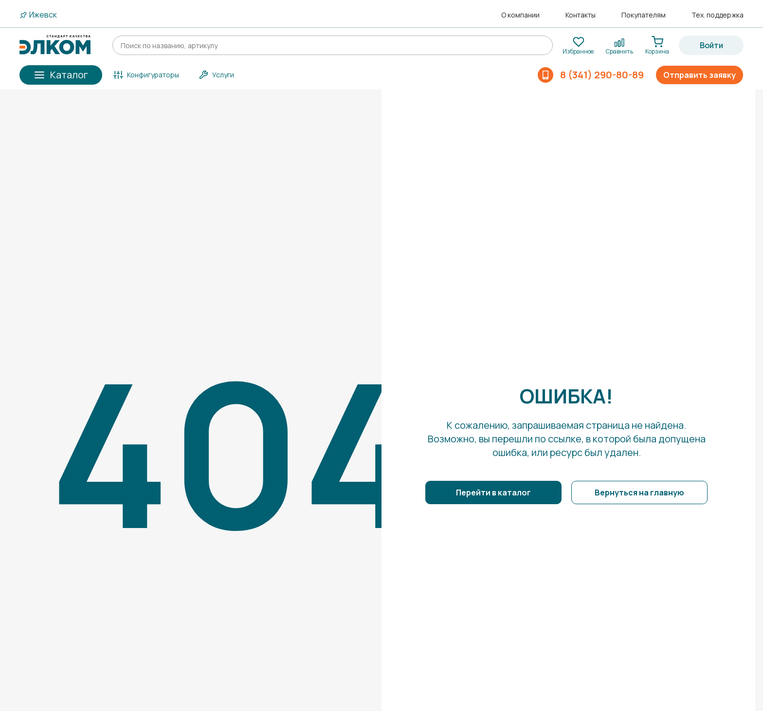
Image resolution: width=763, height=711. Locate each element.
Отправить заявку (699, 75)
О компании (520, 15)
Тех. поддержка (717, 15)
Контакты (580, 15)
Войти (711, 45)
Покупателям (643, 15)
